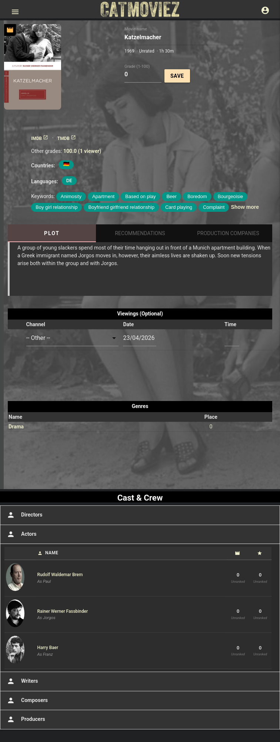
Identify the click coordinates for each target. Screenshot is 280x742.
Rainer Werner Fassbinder (62, 611)
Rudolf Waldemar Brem (60, 574)
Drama (16, 427)
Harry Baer (48, 647)
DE (69, 180)
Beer (171, 196)
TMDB (66, 138)
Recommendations (140, 233)
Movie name (135, 29)
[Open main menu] (15, 12)
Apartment (103, 196)
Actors (21, 534)
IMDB (39, 138)
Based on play (140, 196)
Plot (52, 233)
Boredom (197, 196)
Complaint (214, 207)
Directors (24, 515)
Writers (22, 681)
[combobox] (72, 338)
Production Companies (228, 233)
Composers (27, 700)
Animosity (71, 196)
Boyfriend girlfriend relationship (121, 207)
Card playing (178, 207)
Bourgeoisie (230, 196)
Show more (245, 207)
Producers (25, 719)
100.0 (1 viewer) (82, 151)
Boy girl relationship (56, 207)
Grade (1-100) (137, 66)
